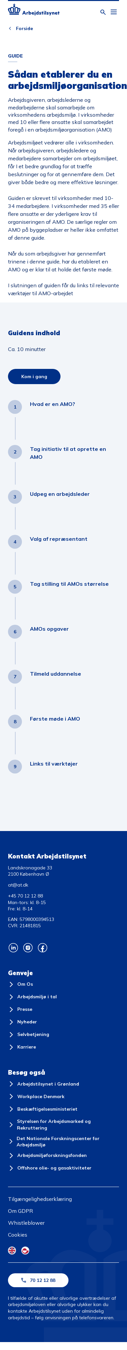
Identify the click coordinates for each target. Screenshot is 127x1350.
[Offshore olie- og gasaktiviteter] (49, 1168)
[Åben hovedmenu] (113, 12)
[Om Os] (20, 984)
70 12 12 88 (38, 1280)
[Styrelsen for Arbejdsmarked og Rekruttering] (63, 1124)
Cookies (17, 1234)
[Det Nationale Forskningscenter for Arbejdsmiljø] (63, 1141)
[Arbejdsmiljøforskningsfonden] (47, 1155)
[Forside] (34, 11)
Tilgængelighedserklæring (40, 1199)
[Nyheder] (22, 1022)
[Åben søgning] (103, 12)
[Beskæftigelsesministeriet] (42, 1109)
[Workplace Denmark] (36, 1096)
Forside (24, 28)
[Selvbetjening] (28, 1034)
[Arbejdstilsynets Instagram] (28, 947)
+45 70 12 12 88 (25, 896)
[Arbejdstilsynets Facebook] (42, 947)
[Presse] (20, 1009)
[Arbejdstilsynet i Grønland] (43, 1084)
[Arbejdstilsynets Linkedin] (13, 947)
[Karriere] (22, 1047)
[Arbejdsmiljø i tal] (32, 997)
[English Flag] (12, 1250)
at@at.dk (18, 885)
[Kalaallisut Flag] (25, 1250)
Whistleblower (26, 1222)
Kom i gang (34, 376)
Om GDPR (20, 1211)
